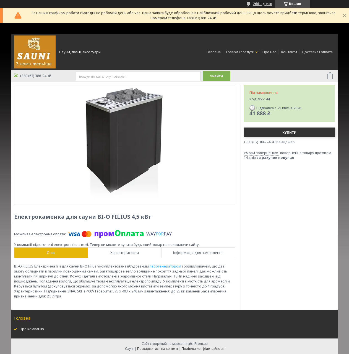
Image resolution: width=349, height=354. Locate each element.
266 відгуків (262, 3)
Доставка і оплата (317, 51)
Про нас (269, 51)
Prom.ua (201, 343)
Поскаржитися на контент (157, 348)
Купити (289, 132)
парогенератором (165, 266)
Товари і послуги (239, 51)
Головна (214, 51)
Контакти (289, 51)
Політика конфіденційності (203, 348)
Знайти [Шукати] (216, 76)
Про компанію (32, 328)
